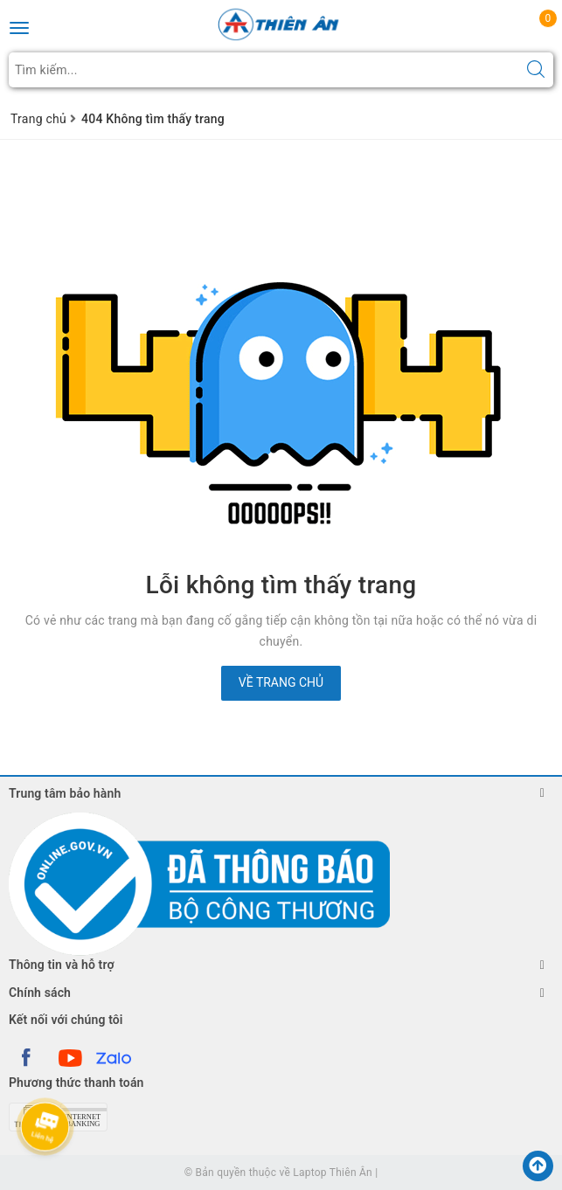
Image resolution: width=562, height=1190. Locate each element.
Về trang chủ (281, 682)
